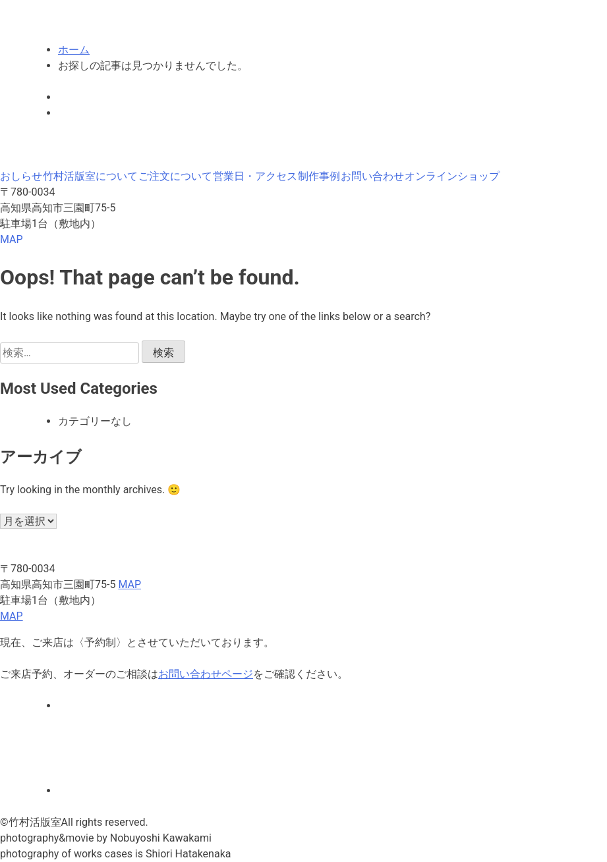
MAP (11, 239)
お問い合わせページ (205, 674)
